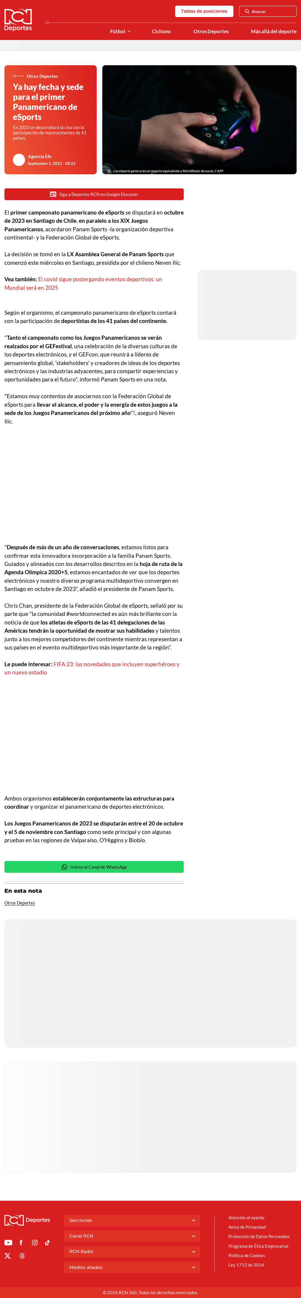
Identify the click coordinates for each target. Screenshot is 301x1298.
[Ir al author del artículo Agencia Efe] (19, 160)
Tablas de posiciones (204, 11)
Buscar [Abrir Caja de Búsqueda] (255, 11)
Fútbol (117, 31)
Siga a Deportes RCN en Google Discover (94, 194)
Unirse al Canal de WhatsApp (94, 867)
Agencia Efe (39, 156)
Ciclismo (161, 31)
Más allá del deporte (274, 31)
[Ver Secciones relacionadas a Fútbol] (129, 31)
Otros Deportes (211, 31)
